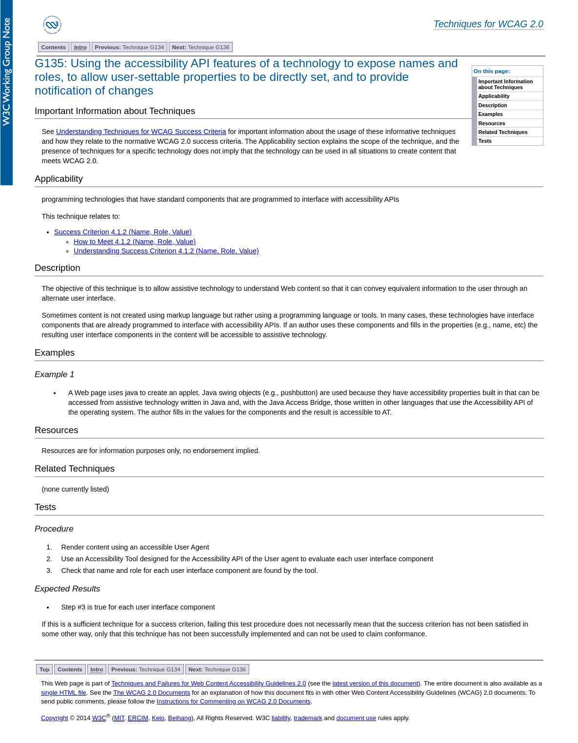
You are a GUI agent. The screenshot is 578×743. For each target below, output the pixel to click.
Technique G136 (201, 47)
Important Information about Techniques (505, 84)
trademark (308, 718)
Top (45, 669)
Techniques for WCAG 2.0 (488, 24)
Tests (485, 141)
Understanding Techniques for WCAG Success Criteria (141, 131)
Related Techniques (503, 132)
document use (357, 718)
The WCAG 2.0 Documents (151, 692)
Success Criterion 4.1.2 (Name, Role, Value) (123, 232)
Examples (490, 114)
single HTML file (63, 692)
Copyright (54, 718)
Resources (491, 123)
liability (281, 718)
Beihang (179, 718)
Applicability (494, 96)
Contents (53, 47)
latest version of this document (376, 683)
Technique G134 (129, 47)
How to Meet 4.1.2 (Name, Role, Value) (135, 242)
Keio (158, 718)
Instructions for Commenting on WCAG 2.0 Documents (234, 701)
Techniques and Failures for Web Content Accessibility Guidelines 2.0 (208, 683)
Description (492, 105)
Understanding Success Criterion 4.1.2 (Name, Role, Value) (166, 251)
